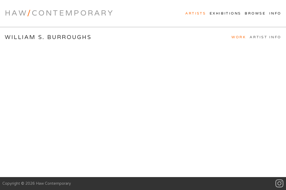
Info (275, 13)
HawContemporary (59, 13)
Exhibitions (225, 13)
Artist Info (265, 37)
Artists (195, 13)
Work (238, 37)
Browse (255, 13)
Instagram (279, 183)
